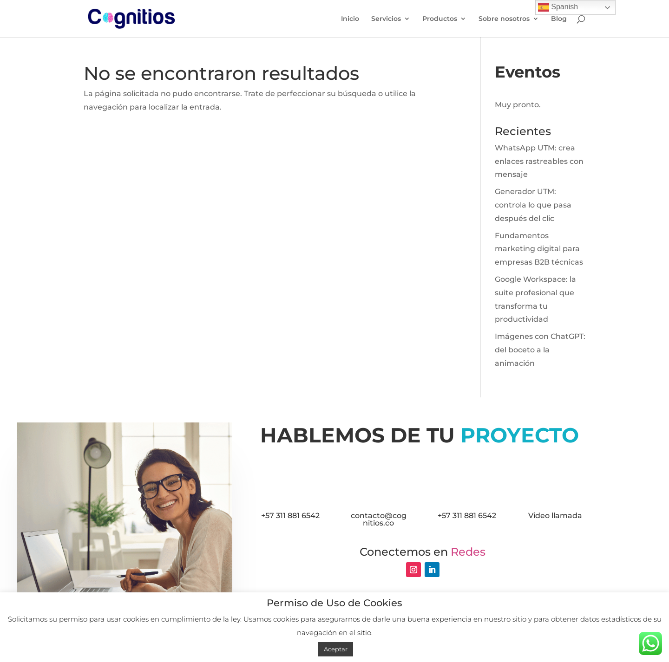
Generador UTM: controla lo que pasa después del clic (533, 205)
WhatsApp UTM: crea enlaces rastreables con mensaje (539, 161)
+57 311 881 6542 (290, 515)
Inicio (350, 19)
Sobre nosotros (504, 19)
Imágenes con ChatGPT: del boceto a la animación (540, 350)
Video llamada (555, 515)
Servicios (386, 19)
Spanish (558, 7)
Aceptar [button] (336, 649)
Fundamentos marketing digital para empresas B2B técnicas (539, 249)
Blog (559, 19)
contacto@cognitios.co (379, 519)
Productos (439, 19)
